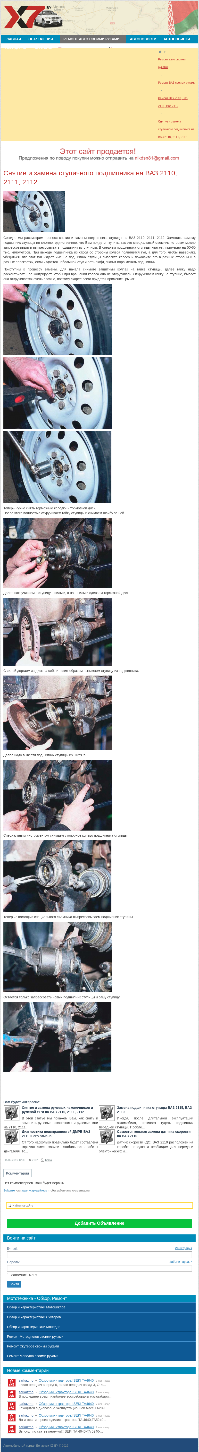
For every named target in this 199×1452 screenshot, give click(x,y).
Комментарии (17, 1173)
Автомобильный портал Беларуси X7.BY (30, 1445)
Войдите (9, 1190)
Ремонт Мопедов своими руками (32, 1356)
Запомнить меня (24, 1275)
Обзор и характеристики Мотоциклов (36, 1307)
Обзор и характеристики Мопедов (33, 1327)
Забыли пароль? (180, 1262)
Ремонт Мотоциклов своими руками (35, 1336)
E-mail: (12, 1248)
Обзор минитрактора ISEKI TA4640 (66, 1380)
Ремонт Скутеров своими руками (33, 1346)
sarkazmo (26, 1380)
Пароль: (13, 1262)
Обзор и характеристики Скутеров (34, 1317)
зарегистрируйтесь (34, 1190)
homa (48, 1159)
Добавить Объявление (99, 1223)
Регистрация (183, 1248)
